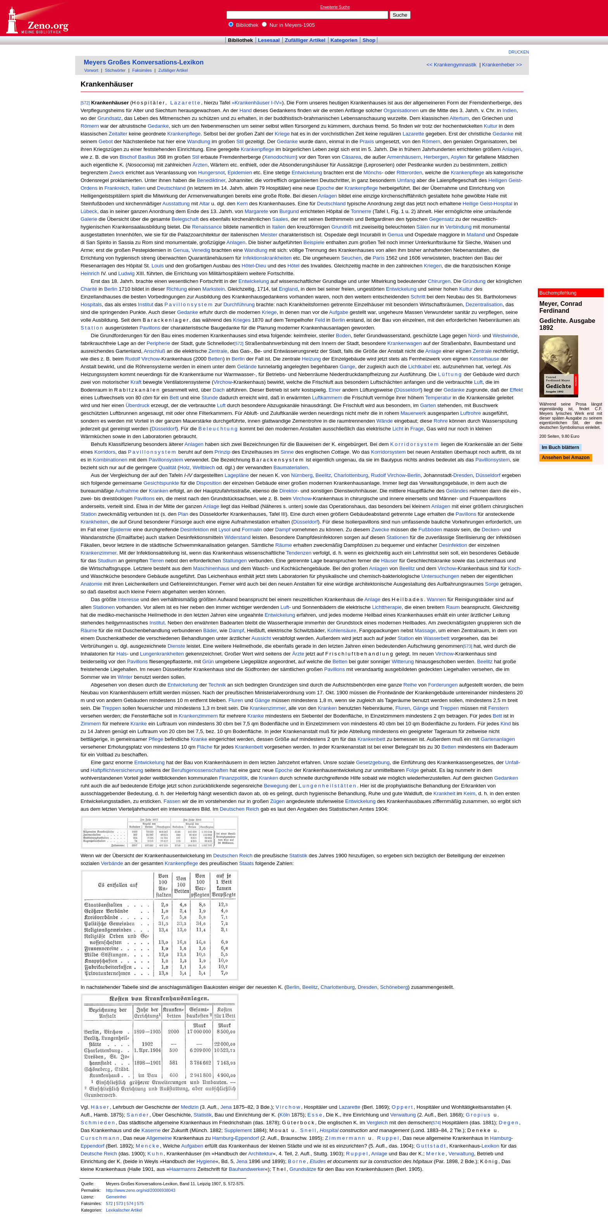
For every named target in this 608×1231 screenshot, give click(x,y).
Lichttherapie (387, 607)
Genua (395, 235)
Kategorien (344, 40)
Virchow (151, 359)
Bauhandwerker (247, 1169)
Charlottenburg (351, 475)
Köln (285, 1115)
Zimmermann (345, 1138)
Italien (139, 188)
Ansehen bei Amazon (565, 458)
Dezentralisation (484, 304)
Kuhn (155, 1153)
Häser (100, 1107)
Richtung (176, 289)
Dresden (463, 475)
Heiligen (498, 180)
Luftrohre (470, 413)
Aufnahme (127, 491)
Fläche (204, 747)
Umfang (406, 180)
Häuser (389, 560)
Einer (335, 390)
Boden (343, 335)
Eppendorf (247, 1138)
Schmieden (98, 1122)
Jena (225, 1107)
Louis (158, 266)
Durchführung (239, 304)
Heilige (470, 203)
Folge (412, 770)
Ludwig (126, 273)
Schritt (418, 297)
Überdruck (137, 405)
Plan (183, 514)
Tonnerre (361, 211)
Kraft (136, 382)
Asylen (458, 157)
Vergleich (377, 1122)
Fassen (172, 801)
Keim (469, 793)
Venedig (201, 250)
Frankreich (116, 188)
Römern (90, 126)
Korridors (104, 452)
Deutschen (232, 809)
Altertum (459, 118)
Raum (453, 607)
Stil (240, 141)
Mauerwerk (413, 413)
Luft (478, 382)
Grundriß (342, 227)
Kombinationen (110, 460)
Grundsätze (303, 1169)
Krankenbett (371, 739)
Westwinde (505, 335)
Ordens (89, 188)
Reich (252, 809)
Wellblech (204, 467)
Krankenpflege (183, 134)
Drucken (519, 52)
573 (119, 1203)
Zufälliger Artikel (305, 40)
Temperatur (438, 398)
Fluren (235, 700)
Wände (385, 421)
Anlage (433, 351)
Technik (217, 685)
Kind (506, 723)
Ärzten (200, 165)
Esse (315, 1115)
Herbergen (436, 157)
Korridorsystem (414, 444)
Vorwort (91, 70)
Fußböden (430, 529)
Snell (308, 1130)
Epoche (325, 188)
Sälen (423, 227)
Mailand (475, 235)
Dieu (261, 266)
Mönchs (372, 172)
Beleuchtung (218, 429)
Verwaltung (403, 1115)
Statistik (298, 855)
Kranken (158, 491)
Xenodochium (280, 157)
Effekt (516, 390)
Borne (297, 1161)
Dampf (282, 529)
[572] (85, 103)
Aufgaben (192, 1146)
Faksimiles (142, 70)
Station (92, 328)
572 (109, 1203)
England (288, 289)
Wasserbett (436, 638)
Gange (347, 366)
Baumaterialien (290, 467)
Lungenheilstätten (328, 786)
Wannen (436, 599)
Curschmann (100, 1138)
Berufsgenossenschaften (199, 770)
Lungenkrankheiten (162, 654)
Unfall (511, 762)
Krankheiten (94, 522)
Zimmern (91, 723)
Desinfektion (194, 529)
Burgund (289, 211)
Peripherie (158, 343)
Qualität (167, 467)
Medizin (190, 1107)
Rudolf (132, 359)
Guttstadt (431, 1146)
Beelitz (323, 475)
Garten (428, 405)
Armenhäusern (404, 157)
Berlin (110, 289)
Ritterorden (409, 172)
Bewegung (276, 786)
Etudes (318, 1161)
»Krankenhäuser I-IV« (257, 103)
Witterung (403, 661)
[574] (436, 1122)
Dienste (176, 646)
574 (129, 1203)
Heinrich (90, 273)
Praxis (366, 141)
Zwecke (380, 529)
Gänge (262, 700)
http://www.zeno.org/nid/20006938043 (140, 1190)
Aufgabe (339, 312)
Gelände (246, 366)
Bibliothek (243, 25)
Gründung (474, 281)
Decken (490, 529)
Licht (397, 429)
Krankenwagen (404, 343)
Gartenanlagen (498, 739)
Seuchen (351, 258)
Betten (215, 359)
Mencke (148, 1146)
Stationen (397, 537)
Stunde (210, 398)
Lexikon (490, 1146)
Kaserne (151, 1130)
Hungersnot (211, 172)
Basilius (147, 157)
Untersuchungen (440, 576)
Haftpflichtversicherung (117, 770)
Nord (473, 335)
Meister (268, 235)
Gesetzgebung (373, 762)
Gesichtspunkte (161, 483)
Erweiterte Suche (335, 7)
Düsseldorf (408, 390)
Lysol (224, 529)
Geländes (457, 491)
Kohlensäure (341, 630)
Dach (218, 390)
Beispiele (314, 242)
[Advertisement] (572, 17)
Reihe (410, 685)
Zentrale (217, 351)
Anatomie (91, 584)
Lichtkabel (420, 366)
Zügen (277, 801)
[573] (467, 646)
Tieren (156, 560)
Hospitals (91, 304)
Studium (107, 560)
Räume (283, 545)
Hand (245, 110)
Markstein (213, 289)
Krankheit (444, 793)
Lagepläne (237, 475)
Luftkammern (327, 398)
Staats (246, 863)
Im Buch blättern (560, 447)
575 (140, 1203)
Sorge (492, 584)
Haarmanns (182, 1169)
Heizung (311, 359)
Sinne (287, 452)
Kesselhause (484, 359)
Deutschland (171, 188)
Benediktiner (211, 180)
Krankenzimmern (198, 716)
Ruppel (388, 1138)
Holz (185, 467)
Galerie (89, 219)
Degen (509, 1122)
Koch (514, 568)
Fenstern (498, 708)
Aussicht (261, 638)
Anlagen (511, 149)
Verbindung (459, 227)
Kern (242, 203)
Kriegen (433, 266)
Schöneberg (394, 987)
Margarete (256, 211)
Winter (125, 677)
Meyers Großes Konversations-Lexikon (144, 62)
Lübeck (89, 211)
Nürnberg (302, 475)
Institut (145, 304)
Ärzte (298, 654)
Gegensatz (441, 219)
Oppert (403, 1107)
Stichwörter (115, 70)
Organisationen (400, 110)
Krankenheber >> (502, 65)
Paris (378, 258)
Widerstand (237, 537)
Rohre (440, 421)
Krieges (241, 320)
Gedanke (158, 126)
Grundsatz (109, 118)
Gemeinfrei (116, 1197)
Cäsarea (351, 157)
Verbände (112, 863)
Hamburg (222, 1138)
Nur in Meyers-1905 (288, 25)
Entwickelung (307, 172)
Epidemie (121, 529)
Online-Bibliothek (37, 18)
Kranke (255, 716)
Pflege (156, 739)
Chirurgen (439, 281)
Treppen (111, 708)
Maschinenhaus (211, 568)
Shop (369, 40)
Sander (137, 1115)
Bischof (127, 157)
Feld (320, 320)
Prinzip (222, 452)
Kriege (282, 134)
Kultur (490, 126)
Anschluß (155, 351)
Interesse (128, 599)
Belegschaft (185, 219)
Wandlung (199, 141)
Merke (436, 1153)
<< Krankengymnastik (452, 65)
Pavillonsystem (188, 304)
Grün (208, 661)
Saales (280, 219)
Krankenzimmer (99, 553)
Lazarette (185, 103)
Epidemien (240, 172)
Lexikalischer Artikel (124, 1210)
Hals (121, 654)
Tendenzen (298, 553)
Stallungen (235, 560)
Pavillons (150, 328)
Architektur (260, 1153)
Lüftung (450, 374)
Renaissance (207, 227)
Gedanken (506, 778)
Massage (425, 630)
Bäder (210, 630)
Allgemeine (159, 1138)
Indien (509, 110)
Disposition (208, 483)
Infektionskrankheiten (267, 258)
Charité (89, 289)
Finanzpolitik (233, 778)
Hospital (503, 203)
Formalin (252, 529)
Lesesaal (269, 40)
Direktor (288, 491)
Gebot (105, 141)
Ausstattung (176, 203)
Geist (514, 180)
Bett (174, 398)
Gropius (478, 1115)
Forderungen (443, 685)
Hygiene (206, 1161)
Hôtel (248, 266)
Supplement (238, 1130)
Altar (204, 203)
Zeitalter (118, 134)
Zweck (116, 172)
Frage (417, 429)
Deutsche (91, 1153)
